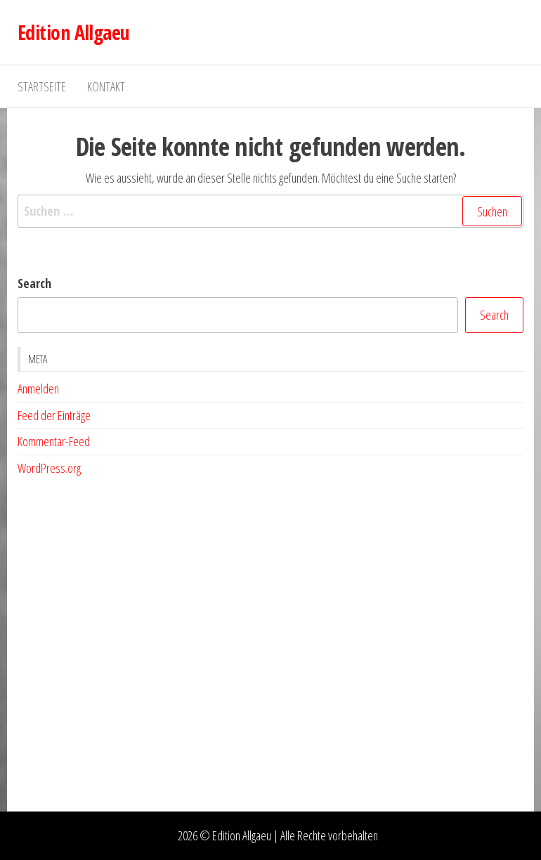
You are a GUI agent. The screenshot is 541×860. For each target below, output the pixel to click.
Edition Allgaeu (74, 32)
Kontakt (106, 86)
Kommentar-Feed (54, 441)
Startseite (42, 86)
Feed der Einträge (54, 415)
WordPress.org (49, 468)
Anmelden (38, 388)
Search (34, 283)
